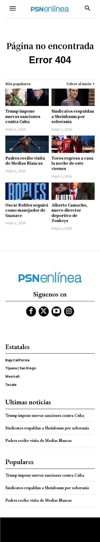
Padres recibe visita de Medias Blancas (25, 160)
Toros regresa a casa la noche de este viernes (72, 163)
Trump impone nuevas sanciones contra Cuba (22, 116)
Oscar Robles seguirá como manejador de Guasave (26, 210)
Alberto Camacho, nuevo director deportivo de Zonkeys (69, 212)
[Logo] (50, 9)
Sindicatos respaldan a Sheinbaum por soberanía (72, 116)
